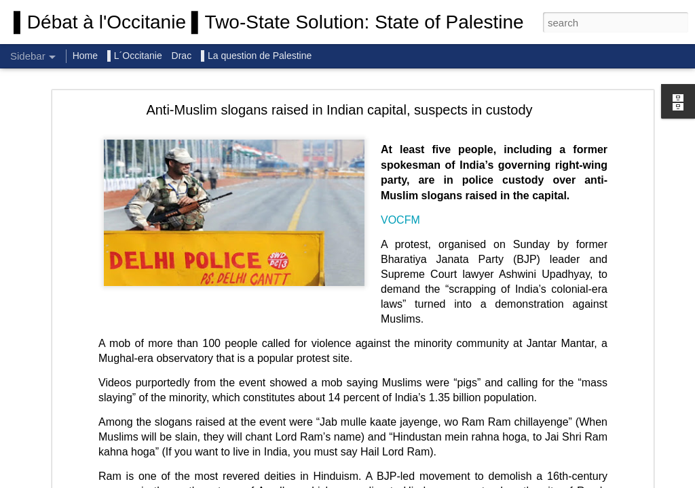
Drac (182, 55)
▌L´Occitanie (136, 55)
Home (85, 55)
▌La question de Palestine (256, 55)
